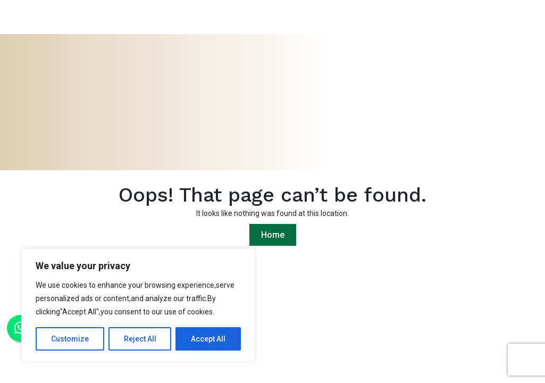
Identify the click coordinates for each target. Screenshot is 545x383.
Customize (70, 339)
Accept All (208, 339)
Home (272, 235)
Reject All (140, 339)
